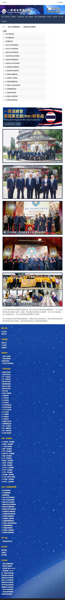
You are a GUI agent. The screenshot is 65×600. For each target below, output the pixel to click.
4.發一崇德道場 (5, 379)
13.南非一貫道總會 (7, 470)
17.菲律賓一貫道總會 (7, 479)
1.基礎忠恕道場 (5, 372)
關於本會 (7, 17)
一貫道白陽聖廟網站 (7, 563)
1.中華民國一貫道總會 (7, 442)
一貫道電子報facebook (8, 568)
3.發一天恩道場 (5, 377)
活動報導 (13, 17)
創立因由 (4, 331)
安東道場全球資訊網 (7, 575)
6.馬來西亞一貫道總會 (7, 453)
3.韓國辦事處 (9, 41)
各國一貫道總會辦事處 (40, 17)
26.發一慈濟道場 (6, 430)
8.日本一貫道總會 (6, 458)
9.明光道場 (4, 391)
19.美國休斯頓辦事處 (11, 100)
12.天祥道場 (5, 398)
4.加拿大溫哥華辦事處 (11, 45)
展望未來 (4, 334)
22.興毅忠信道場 (6, 421)
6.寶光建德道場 (5, 384)
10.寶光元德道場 (6, 393)
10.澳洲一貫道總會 (7, 463)
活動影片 (4, 552)
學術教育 (49, 17)
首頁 (3, 17)
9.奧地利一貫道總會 (7, 460)
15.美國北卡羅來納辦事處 (12, 85)
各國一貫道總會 (29, 17)
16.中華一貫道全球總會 (8, 477)
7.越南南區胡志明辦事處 (12, 56)
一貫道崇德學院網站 (7, 591)
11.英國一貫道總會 (7, 465)
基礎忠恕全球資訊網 (7, 577)
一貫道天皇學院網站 (7, 589)
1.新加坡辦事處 (9, 34)
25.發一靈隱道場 (6, 428)
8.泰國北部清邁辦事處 (11, 59)
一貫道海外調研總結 (7, 363)
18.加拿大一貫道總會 (7, 481)
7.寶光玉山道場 (5, 386)
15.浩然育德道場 (6, 405)
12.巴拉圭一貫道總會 (7, 467)
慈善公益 (4, 343)
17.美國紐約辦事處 (10, 92)
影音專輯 (4, 555)
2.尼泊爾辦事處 (9, 37)
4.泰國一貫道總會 (6, 449)
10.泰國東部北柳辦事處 (12, 67)
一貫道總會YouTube (7, 570)
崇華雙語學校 (5, 361)
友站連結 (4, 21)
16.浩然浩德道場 (6, 407)
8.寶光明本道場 (5, 388)
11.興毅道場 (5, 395)
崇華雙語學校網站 (6, 594)
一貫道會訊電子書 (6, 541)
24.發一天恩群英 (6, 426)
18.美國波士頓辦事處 (11, 96)
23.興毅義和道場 (6, 423)
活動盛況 (4, 347)
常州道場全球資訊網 (7, 584)
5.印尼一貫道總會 (6, 451)
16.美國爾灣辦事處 (10, 89)
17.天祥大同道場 (6, 409)
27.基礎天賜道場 (6, 433)
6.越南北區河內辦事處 (11, 52)
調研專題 (4, 550)
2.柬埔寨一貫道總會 (7, 444)
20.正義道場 (5, 416)
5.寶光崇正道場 (5, 381)
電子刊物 (61, 17)
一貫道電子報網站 (6, 566)
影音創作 (55, 17)
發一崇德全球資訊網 (7, 573)
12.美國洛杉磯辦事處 (11, 74)
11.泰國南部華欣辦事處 (12, 70)
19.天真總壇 (5, 414)
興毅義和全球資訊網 (7, 587)
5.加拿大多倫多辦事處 (11, 48)
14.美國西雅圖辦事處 (11, 81)
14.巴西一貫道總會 (7, 472)
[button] (4, 2)
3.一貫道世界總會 (6, 446)
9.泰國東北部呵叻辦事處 (29, 27)
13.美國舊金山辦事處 (11, 78)
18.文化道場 (5, 412)
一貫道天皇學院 (6, 356)
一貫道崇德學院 (6, 358)
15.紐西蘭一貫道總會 (7, 474)
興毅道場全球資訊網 (7, 582)
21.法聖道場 (5, 419)
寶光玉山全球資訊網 (7, 580)
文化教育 (4, 345)
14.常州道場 (5, 402)
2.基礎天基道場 (5, 374)
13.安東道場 (5, 400)
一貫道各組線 (20, 17)
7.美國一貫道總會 (6, 456)
